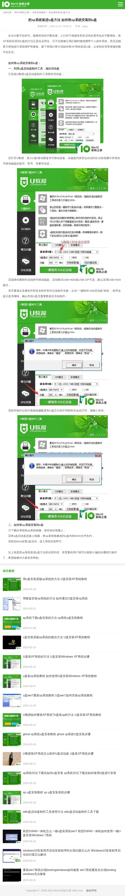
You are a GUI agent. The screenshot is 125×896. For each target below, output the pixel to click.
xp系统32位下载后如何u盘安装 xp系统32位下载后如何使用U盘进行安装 (69, 773)
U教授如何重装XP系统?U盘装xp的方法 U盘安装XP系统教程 (62, 714)
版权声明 (91, 890)
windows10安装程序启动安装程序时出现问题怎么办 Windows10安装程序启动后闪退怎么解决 (72, 852)
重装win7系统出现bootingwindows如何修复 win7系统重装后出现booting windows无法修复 (69, 872)
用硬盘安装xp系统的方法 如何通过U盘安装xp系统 (55, 598)
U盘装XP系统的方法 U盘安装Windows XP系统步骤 (56, 656)
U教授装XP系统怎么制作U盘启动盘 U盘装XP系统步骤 (58, 753)
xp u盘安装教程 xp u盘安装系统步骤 (46, 792)
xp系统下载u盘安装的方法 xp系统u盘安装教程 (53, 617)
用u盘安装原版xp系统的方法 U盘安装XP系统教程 (55, 579)
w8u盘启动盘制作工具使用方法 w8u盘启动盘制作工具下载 (61, 811)
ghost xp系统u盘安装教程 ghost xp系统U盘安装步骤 (57, 734)
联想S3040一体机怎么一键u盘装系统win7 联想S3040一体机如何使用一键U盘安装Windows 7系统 (72, 833)
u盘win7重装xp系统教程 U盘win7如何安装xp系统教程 (58, 695)
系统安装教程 (39, 12)
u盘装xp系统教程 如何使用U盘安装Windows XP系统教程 (60, 676)
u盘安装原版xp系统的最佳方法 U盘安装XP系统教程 (56, 637)
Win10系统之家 (21, 12)
